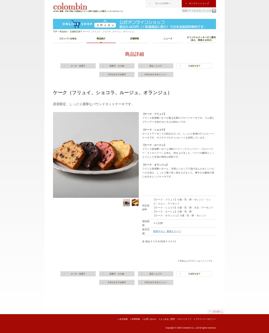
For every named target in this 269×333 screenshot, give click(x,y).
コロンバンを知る (68, 38)
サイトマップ (184, 319)
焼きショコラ (155, 66)
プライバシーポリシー (205, 319)
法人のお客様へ (163, 3)
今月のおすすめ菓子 (117, 74)
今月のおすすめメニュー (155, 74)
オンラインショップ (199, 3)
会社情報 (123, 319)
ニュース (167, 38)
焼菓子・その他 (117, 66)
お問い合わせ (149, 319)
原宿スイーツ (174, 231)
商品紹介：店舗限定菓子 (70, 31)
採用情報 (135, 319)
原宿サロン (159, 231)
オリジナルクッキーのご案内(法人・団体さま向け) (201, 38)
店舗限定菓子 (194, 66)
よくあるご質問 (167, 319)
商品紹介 (101, 38)
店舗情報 (134, 38)
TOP (55, 31)
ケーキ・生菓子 (78, 66)
